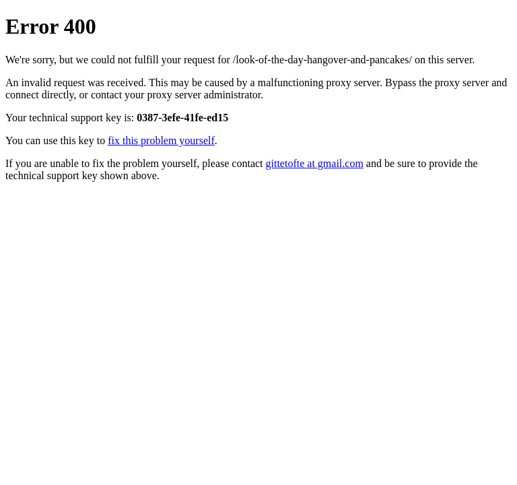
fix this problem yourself (161, 140)
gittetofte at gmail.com (315, 163)
